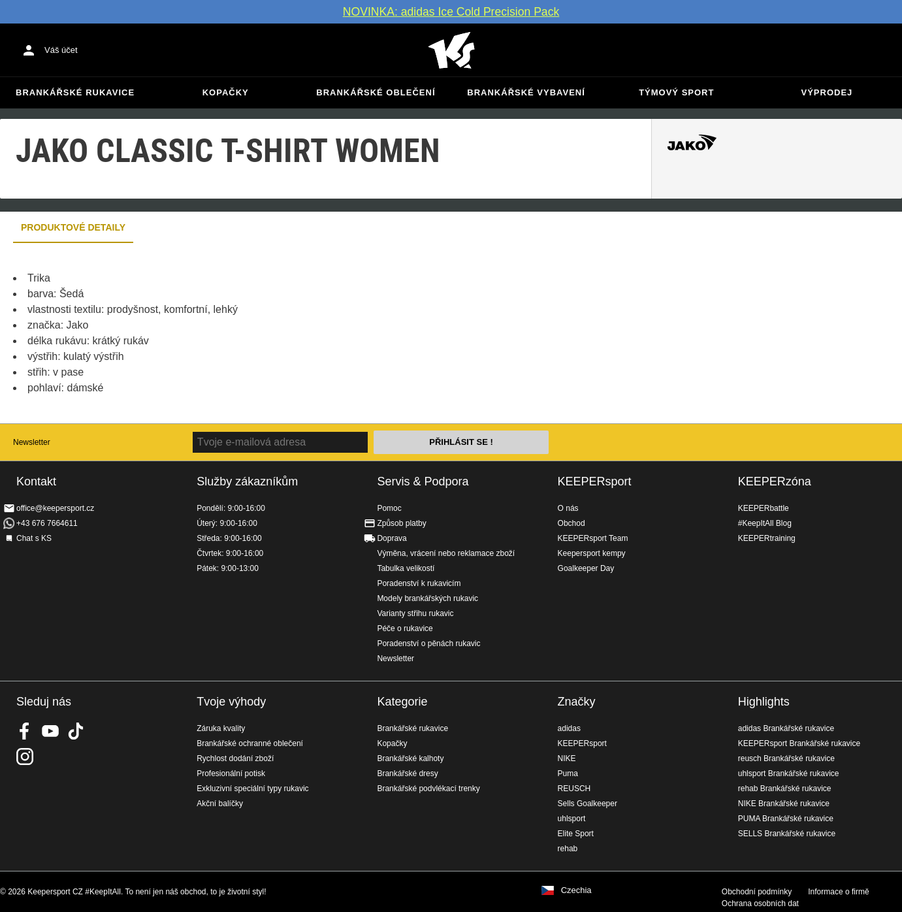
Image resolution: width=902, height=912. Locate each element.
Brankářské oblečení (375, 92)
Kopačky (225, 92)
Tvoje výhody (231, 701)
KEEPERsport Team (593, 538)
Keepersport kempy (592, 553)
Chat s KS (34, 538)
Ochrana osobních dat (760, 903)
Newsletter (31, 442)
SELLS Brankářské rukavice (786, 833)
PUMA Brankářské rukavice (785, 818)
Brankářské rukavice (75, 92)
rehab (568, 848)
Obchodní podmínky (757, 891)
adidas (569, 728)
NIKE (567, 758)
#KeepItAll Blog (765, 523)
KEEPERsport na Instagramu (24, 756)
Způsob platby (401, 523)
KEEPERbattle (763, 508)
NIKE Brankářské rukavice (784, 803)
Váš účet (61, 50)
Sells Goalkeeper (587, 803)
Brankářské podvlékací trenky (428, 788)
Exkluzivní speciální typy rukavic (252, 788)
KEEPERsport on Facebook (24, 731)
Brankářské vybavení (526, 92)
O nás (568, 508)
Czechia (576, 890)
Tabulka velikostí (405, 568)
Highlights (764, 701)
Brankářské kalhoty (410, 758)
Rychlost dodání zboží (235, 758)
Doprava (391, 538)
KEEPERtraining (767, 538)
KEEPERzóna (774, 481)
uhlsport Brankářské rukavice (788, 773)
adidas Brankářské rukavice (786, 728)
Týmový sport (676, 92)
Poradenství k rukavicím (418, 583)
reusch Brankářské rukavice (786, 758)
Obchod (571, 523)
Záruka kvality (221, 728)
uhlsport (572, 818)
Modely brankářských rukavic (427, 598)
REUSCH (574, 788)
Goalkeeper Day (586, 568)
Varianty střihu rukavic (415, 613)
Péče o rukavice (404, 628)
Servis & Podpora (422, 481)
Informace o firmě (838, 891)
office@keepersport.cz (55, 508)
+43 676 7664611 (47, 523)
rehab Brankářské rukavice (784, 788)
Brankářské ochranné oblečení (250, 743)
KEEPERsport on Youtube (50, 731)
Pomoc (389, 508)
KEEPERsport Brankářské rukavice (799, 743)
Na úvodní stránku (451, 50)
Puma (568, 773)
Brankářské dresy (407, 773)
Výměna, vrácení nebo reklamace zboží (446, 553)
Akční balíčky (220, 803)
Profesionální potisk (231, 773)
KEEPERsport (595, 481)
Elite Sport (576, 833)
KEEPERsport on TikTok (75, 731)
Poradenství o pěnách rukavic (428, 643)
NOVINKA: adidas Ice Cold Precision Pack (451, 11)
